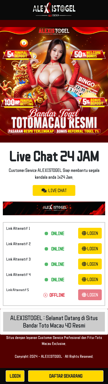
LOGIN (90, 233)
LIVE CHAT (54, 190)
